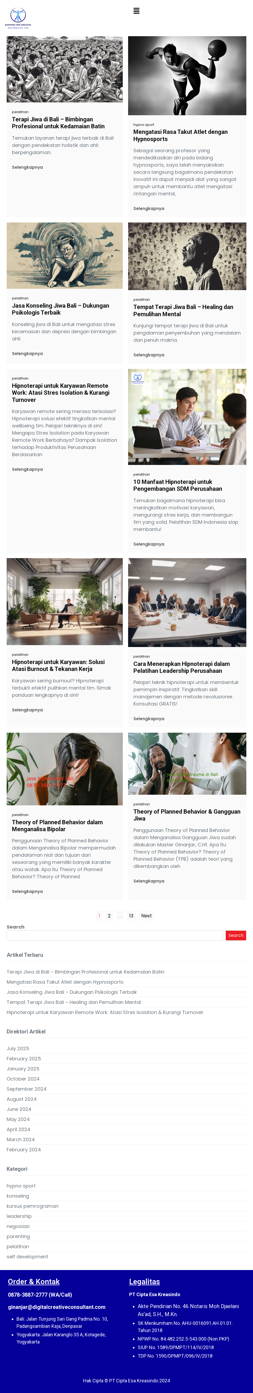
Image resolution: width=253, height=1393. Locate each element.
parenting (18, 1236)
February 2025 (24, 1058)
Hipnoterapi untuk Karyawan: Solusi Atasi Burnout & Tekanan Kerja (58, 665)
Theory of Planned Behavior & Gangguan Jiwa (186, 815)
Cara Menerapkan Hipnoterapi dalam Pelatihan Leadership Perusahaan (181, 667)
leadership (19, 1216)
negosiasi (18, 1226)
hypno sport (143, 124)
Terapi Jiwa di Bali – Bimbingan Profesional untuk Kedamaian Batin (58, 123)
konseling (18, 1196)
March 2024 (21, 1139)
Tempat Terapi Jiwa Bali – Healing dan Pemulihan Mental (183, 310)
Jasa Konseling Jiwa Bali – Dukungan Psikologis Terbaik (60, 309)
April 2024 (18, 1129)
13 (131, 915)
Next (146, 915)
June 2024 (19, 1109)
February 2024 (24, 1149)
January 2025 (23, 1068)
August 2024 (22, 1099)
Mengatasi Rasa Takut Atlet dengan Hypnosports (180, 135)
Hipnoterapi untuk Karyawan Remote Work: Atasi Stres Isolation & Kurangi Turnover (60, 392)
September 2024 (27, 1089)
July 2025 (18, 1048)
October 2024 (23, 1078)
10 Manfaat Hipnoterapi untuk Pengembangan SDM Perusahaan (177, 485)
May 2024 (18, 1119)
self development (27, 1256)
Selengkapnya (27, 167)
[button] (136, 10)
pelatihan (20, 112)
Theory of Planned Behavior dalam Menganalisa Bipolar (57, 825)
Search (16, 927)
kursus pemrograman (33, 1206)
